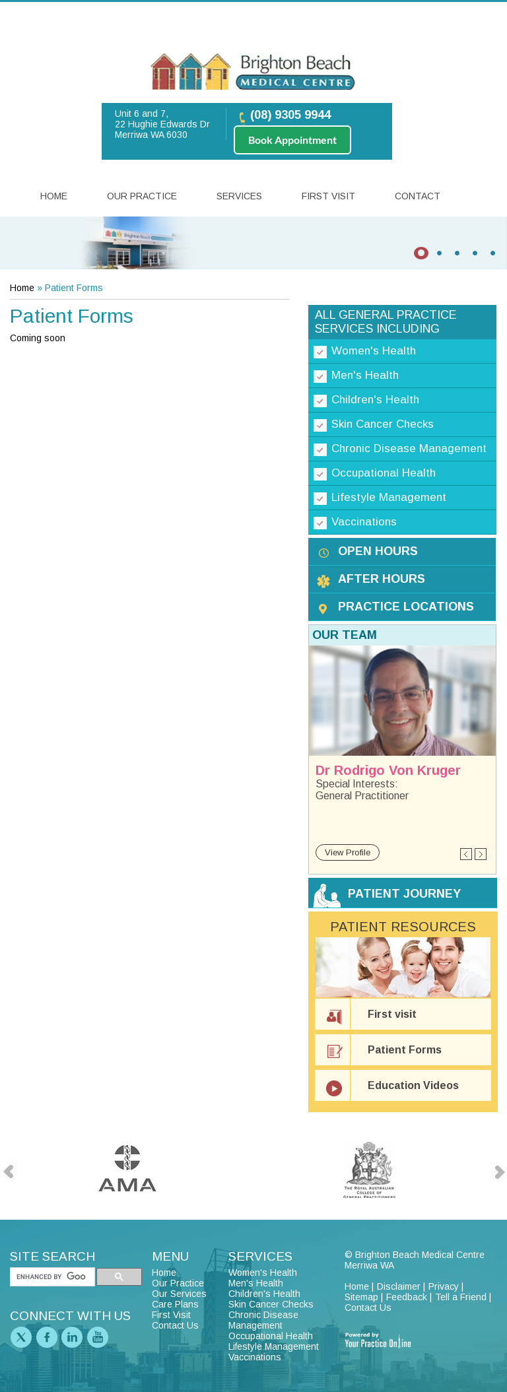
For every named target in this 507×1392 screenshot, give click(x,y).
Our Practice (142, 196)
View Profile (347, 852)
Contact (417, 196)
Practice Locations (406, 606)
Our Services (179, 1293)
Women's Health (373, 351)
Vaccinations (364, 521)
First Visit (328, 196)
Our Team (344, 635)
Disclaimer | (401, 1286)
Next (480, 854)
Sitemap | (364, 1297)
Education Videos (413, 1085)
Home (53, 196)
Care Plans (175, 1304)
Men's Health (365, 375)
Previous (466, 854)
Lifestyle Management (388, 497)
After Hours (381, 578)
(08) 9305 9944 (290, 114)
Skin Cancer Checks (382, 424)
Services (239, 196)
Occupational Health (383, 473)
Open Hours (378, 551)
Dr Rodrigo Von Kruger (388, 770)
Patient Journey (404, 893)
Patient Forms (405, 1049)
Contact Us (175, 1325)
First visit (392, 1014)
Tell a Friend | (463, 1297)
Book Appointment (292, 139)
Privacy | (445, 1286)
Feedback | (409, 1297)
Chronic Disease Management (409, 448)
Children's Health (375, 399)
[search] (51, 1277)
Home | (359, 1286)
